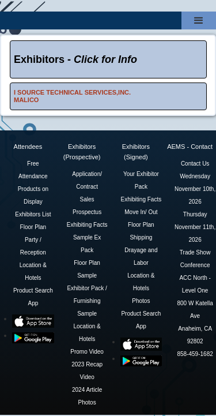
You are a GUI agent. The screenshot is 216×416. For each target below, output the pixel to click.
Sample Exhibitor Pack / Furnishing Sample (87, 294)
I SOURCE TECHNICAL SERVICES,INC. (72, 92)
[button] (198, 20)
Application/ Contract (87, 180)
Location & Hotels (33, 271)
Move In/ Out (140, 212)
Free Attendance (33, 169)
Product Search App (33, 296)
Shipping (141, 237)
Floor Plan (33, 227)
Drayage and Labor (140, 256)
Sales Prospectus (87, 205)
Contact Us (195, 163)
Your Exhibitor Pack (141, 180)
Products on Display (33, 195)
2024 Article (87, 390)
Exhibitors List (33, 214)
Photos (87, 402)
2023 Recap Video (87, 370)
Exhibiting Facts (87, 225)
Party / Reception (33, 246)
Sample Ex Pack (87, 243)
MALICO (26, 99)
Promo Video (87, 351)
